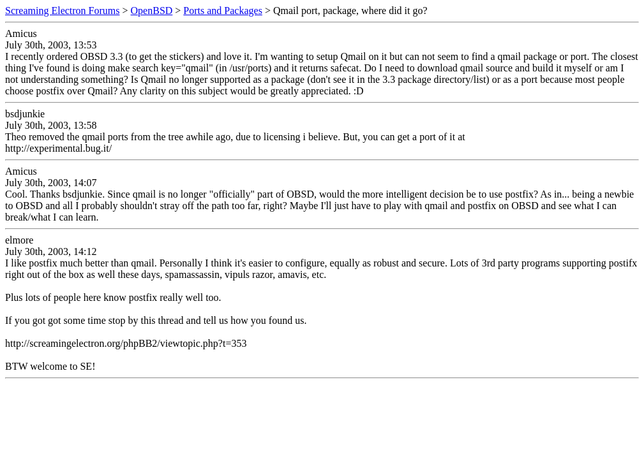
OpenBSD (152, 10)
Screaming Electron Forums (62, 10)
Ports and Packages (222, 10)
